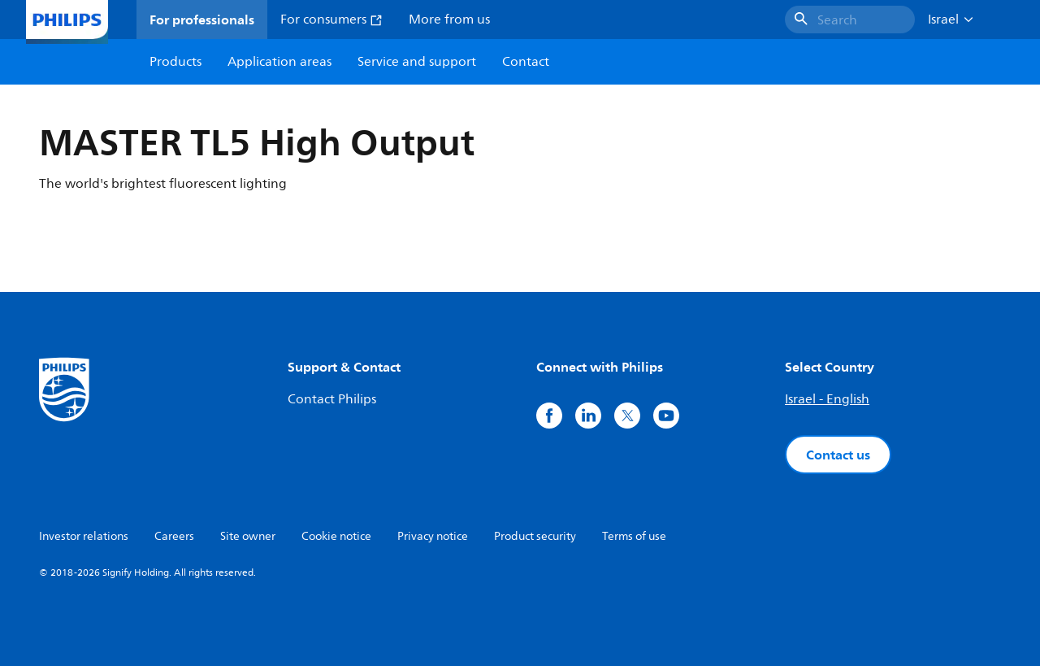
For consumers (331, 19)
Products (176, 61)
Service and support (417, 61)
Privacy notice (432, 536)
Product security (535, 536)
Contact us (838, 454)
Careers (174, 536)
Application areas (280, 61)
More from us (449, 19)
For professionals (202, 19)
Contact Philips (332, 399)
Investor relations (83, 536)
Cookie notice (336, 536)
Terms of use (634, 536)
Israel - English (827, 399)
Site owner (247, 536)
